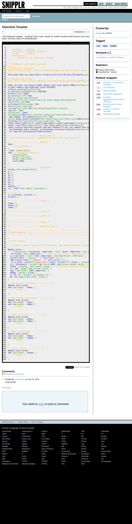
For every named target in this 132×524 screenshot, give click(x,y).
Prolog (83, 510)
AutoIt (4, 493)
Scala (44, 515)
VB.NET (45, 520)
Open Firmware (47, 508)
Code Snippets (8, 481)
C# (82, 493)
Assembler (105, 490)
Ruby (103, 513)
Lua (102, 503)
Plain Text (85, 43)
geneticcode (20, 438)
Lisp (82, 503)
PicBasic (25, 510)
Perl (102, 508)
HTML (63, 500)
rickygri (99, 33)
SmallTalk (84, 515)
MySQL (104, 505)
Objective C (26, 508)
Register (18, 11)
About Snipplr (37, 481)
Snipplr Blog (23, 481)
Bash (44, 493)
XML (63, 523)
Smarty (103, 515)
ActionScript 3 (27, 490)
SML (4, 518)
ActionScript (6, 490)
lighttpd (64, 503)
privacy (109, 4)
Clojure (4, 495)
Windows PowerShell (10, 523)
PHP (4, 510)
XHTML (44, 523)
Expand (72, 43)
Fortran (84, 498)
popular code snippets (94, 7)
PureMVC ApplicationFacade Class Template (113, 99)
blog (101, 4)
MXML (83, 505)
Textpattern (6, 520)
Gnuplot (104, 498)
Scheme (64, 515)
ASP (83, 490)
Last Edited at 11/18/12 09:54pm (110, 57)
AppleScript (65, 490)
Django (103, 495)
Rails (43, 513)
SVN (63, 518)
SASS (24, 515)
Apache (44, 490)
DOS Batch (6, 498)
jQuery (24, 503)
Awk (23, 493)
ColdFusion (26, 495)
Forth (63, 498)
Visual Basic (85, 520)
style (105, 46)
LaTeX (44, 503)
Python (4, 513)
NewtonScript (7, 508)
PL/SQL (45, 510)
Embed (78, 43)
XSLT (83, 523)
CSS (88, 32)
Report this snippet (82, 426)
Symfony (84, 518)
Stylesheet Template (111, 114)
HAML (24, 500)
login (41, 462)
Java (103, 500)
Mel (62, 505)
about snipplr (121, 4)
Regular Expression (68, 513)
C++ (102, 493)
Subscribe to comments (13, 433)
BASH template (109, 91)
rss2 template (109, 87)
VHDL (63, 520)
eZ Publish (46, 498)
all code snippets (71, 7)
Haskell (44, 500)
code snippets (91, 4)
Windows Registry (29, 523)
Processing (65, 510)
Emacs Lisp (26, 498)
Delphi (63, 495)
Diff (82, 495)
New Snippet (7, 11)
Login (27, 11)
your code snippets (117, 7)
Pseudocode (105, 510)
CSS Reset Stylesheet (112, 94)
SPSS (24, 518)
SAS (3, 515)
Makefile (5, 505)
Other (63, 508)
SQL (43, 518)
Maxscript (45, 505)
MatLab (24, 505)
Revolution (85, 513)
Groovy (5, 500)
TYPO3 (24, 520)
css (98, 46)
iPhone (84, 500)
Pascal (83, 508)
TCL (102, 518)
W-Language (106, 520)
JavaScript (6, 503)
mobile (113, 46)
